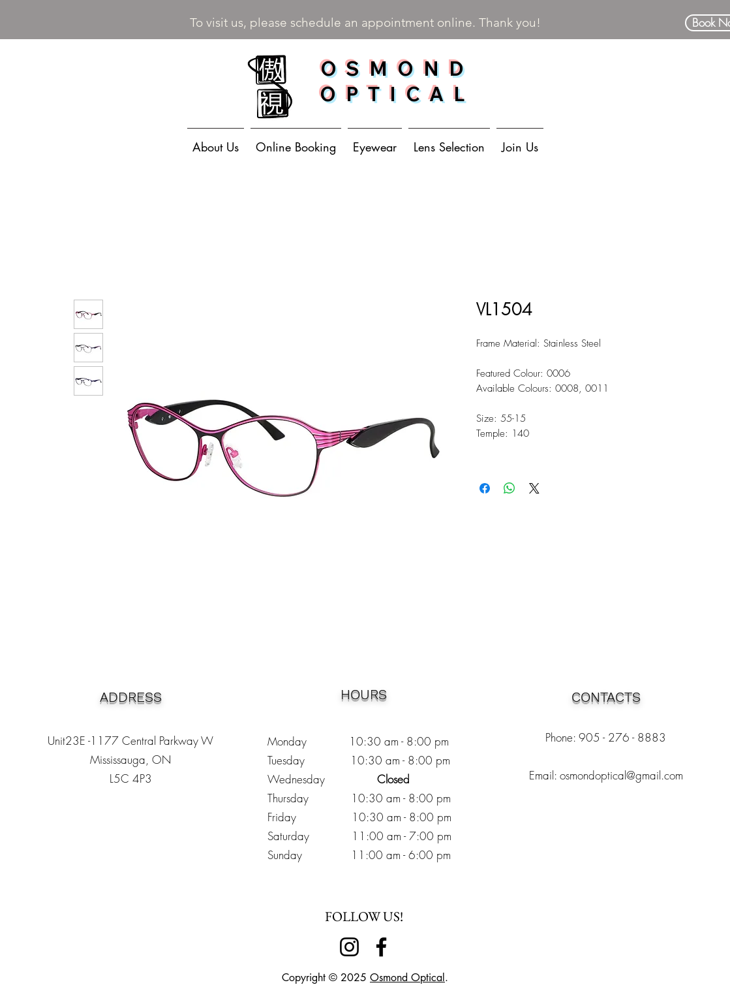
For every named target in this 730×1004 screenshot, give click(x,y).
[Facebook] (381, 947)
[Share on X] (534, 488)
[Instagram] (349, 947)
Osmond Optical (407, 977)
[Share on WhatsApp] (509, 488)
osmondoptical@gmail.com (621, 775)
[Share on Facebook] (485, 488)
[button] (374, 141)
